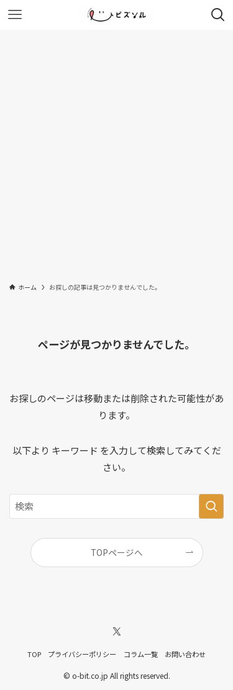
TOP (34, 654)
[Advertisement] (116, 152)
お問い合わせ (185, 654)
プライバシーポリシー (82, 654)
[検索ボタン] (218, 15)
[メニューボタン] (15, 15)
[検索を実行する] (211, 506)
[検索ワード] (116, 506)
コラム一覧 (141, 654)
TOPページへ (117, 552)
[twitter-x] (116, 631)
